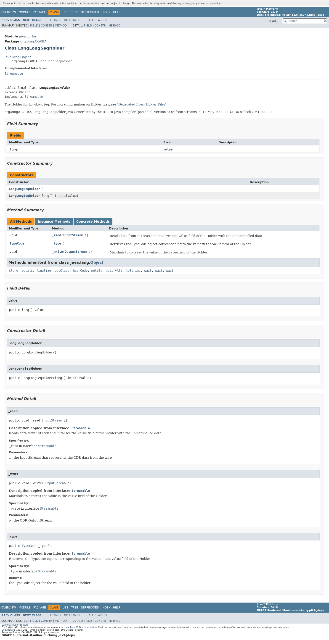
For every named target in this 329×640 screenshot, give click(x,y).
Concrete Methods (93, 222)
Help (116, 12)
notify (96, 271)
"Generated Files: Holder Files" (142, 104)
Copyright (7, 630)
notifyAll (114, 271)
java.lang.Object (18, 57)
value (167, 149)
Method (61, 25)
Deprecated (90, 12)
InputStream (73, 235)
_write (57, 252)
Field (34, 25)
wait (147, 271)
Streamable (14, 74)
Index (106, 12)
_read (56, 235)
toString (133, 271)
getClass (62, 271)
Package (39, 12)
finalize (43, 271)
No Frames (72, 20)
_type (56, 243)
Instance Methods (54, 222)
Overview (8, 12)
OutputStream (76, 252)
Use (65, 12)
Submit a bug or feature (15, 625)
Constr (46, 25)
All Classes (98, 20)
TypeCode (17, 243)
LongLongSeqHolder (24, 189)
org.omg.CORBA (33, 41)
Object (24, 92)
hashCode (80, 271)
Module (25, 12)
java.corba (27, 36)
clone (13, 271)
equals (27, 271)
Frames (55, 20)
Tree (74, 12)
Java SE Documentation (83, 627)
